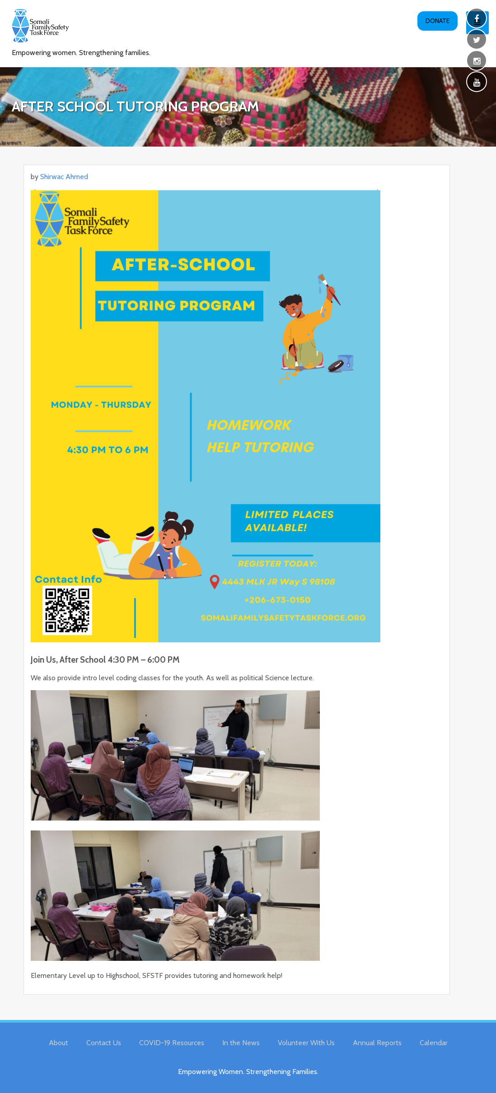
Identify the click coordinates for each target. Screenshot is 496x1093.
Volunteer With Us (306, 1042)
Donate (437, 21)
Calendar (434, 1042)
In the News (241, 1042)
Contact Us (103, 1042)
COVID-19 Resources (171, 1042)
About (58, 1042)
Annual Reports (377, 1042)
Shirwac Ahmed (64, 176)
